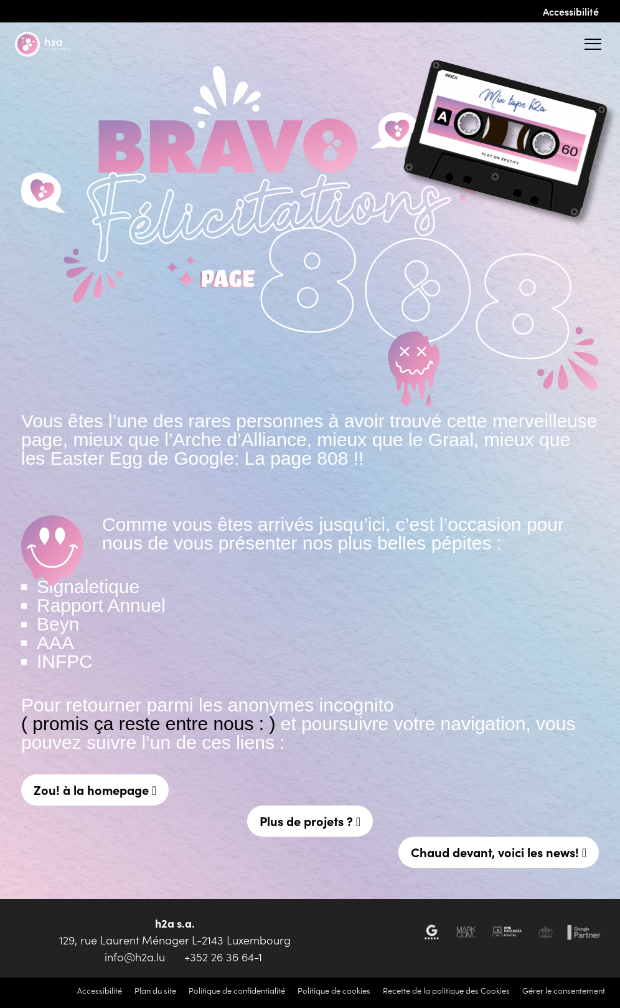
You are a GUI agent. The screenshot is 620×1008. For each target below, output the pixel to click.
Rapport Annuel (101, 605)
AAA (55, 642)
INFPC (65, 661)
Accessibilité (571, 11)
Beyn (58, 624)
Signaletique (88, 586)
